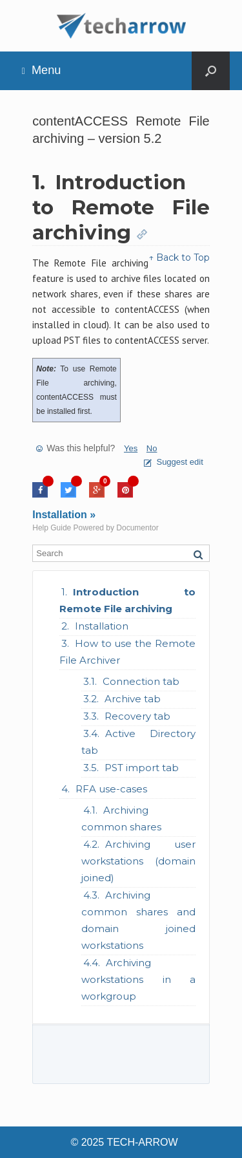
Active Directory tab (138, 741)
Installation (101, 626)
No (151, 448)
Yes (130, 448)
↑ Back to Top (179, 257)
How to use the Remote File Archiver (127, 651)
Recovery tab (137, 716)
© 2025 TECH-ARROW (123, 1142)
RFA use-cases (111, 789)
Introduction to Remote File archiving (127, 600)
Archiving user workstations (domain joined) (138, 861)
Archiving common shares (121, 818)
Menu (41, 70)
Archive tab (133, 699)
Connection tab (141, 681)
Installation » (64, 514)
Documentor (137, 527)
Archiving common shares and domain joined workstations (138, 920)
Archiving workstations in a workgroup (138, 979)
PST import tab (142, 767)
